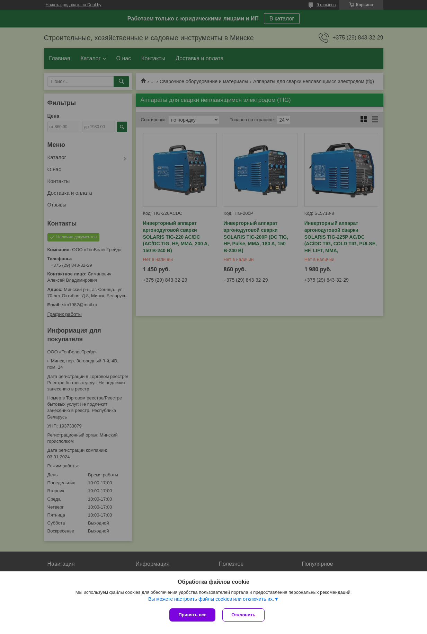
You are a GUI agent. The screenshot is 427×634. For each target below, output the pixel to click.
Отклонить (243, 614)
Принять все (192, 614)
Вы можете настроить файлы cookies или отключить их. (211, 599)
